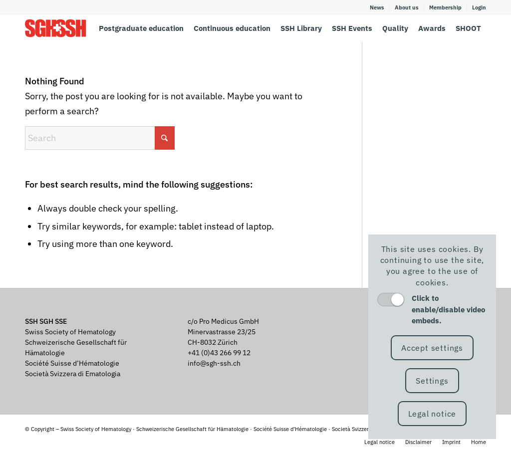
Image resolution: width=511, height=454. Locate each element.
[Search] (100, 138)
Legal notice (432, 414)
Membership (445, 7)
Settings (432, 381)
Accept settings (432, 348)
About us (407, 7)
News (377, 7)
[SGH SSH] (55, 28)
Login (479, 7)
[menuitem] (377, 7)
